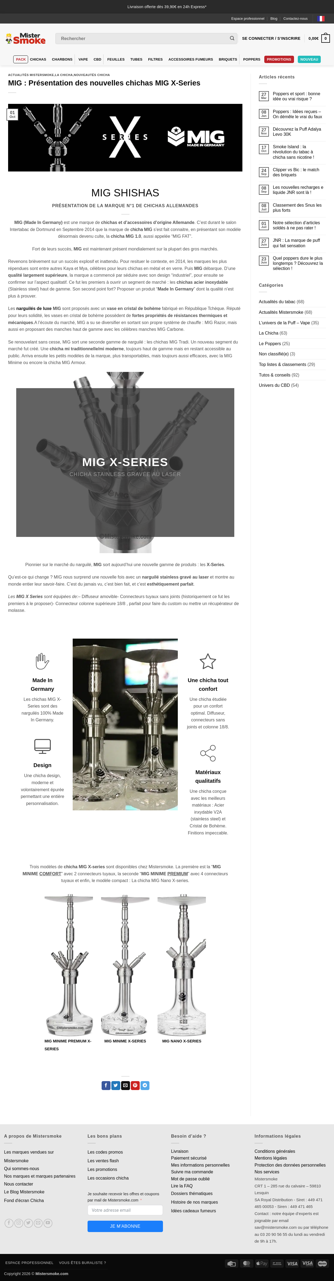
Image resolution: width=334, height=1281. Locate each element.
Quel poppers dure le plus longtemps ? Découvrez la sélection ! (298, 263)
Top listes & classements (282, 364)
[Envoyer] (232, 38)
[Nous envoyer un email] (38, 1223)
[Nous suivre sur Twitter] (28, 1223)
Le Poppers (270, 343)
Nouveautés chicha (92, 75)
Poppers (251, 59)
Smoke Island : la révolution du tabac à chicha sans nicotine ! (293, 151)
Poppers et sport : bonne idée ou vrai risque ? (296, 96)
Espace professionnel (247, 18)
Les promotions (102, 1169)
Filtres (155, 59)
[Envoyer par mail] (125, 1085)
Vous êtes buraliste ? (82, 1263)
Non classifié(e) (274, 354)
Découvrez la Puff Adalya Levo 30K (297, 132)
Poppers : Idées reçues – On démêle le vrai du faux (297, 114)
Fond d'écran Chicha (24, 1200)
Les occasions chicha (108, 1178)
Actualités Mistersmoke (31, 75)
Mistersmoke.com (51, 1274)
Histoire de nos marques (194, 1202)
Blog (274, 18)
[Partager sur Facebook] (106, 1085)
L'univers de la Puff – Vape (284, 323)
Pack (21, 59)
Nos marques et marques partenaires (39, 1176)
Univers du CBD (274, 385)
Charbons (62, 59)
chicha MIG (141, 229)
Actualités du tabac (277, 301)
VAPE (83, 59)
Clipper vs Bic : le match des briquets (296, 172)
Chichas (38, 59)
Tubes (136, 59)
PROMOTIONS (279, 59)
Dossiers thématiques (192, 1193)
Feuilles (116, 59)
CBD (98, 59)
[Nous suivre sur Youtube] (48, 1223)
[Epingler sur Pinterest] (135, 1085)
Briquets (228, 59)
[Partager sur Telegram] (145, 1085)
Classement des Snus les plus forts (297, 208)
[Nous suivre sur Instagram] (18, 1223)
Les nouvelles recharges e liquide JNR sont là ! (298, 190)
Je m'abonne (125, 1226)
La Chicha (64, 75)
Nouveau (309, 59)
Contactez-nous (295, 18)
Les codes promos (105, 1152)
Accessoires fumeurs (191, 59)
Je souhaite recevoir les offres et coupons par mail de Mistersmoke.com (123, 1197)
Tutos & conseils (274, 375)
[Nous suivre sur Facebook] (9, 1223)
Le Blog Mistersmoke (24, 1192)
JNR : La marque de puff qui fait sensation (296, 243)
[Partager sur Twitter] (115, 1085)
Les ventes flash (103, 1160)
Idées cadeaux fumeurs (193, 1211)
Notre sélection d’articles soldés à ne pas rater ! (296, 225)
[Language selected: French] (323, 19)
